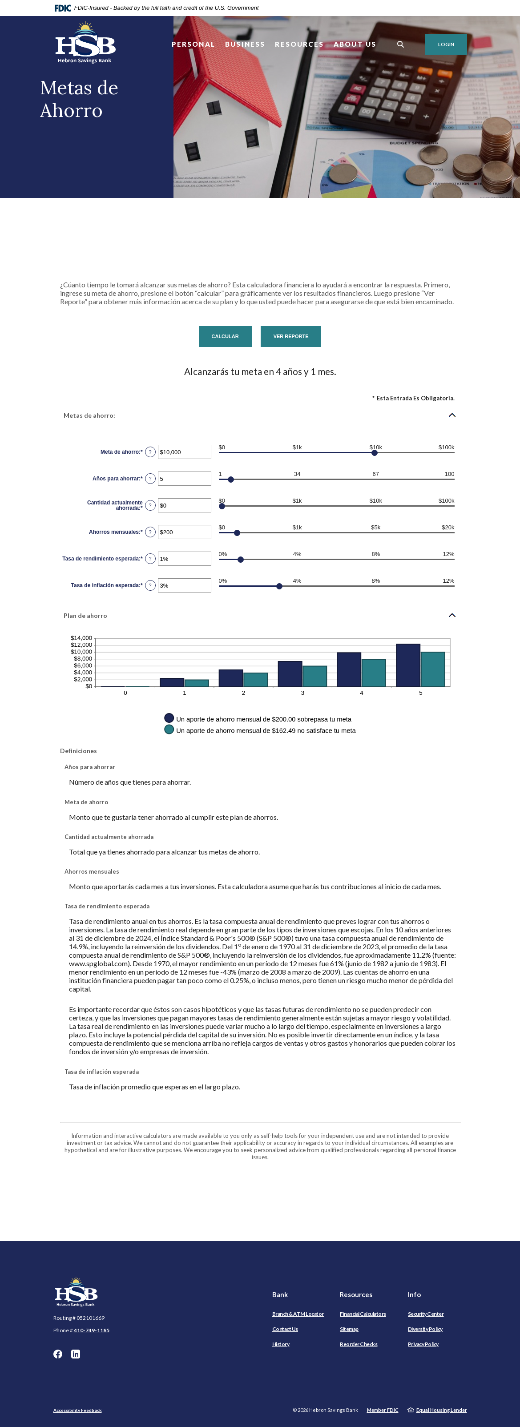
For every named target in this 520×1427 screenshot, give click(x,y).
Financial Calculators (363, 1313)
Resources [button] (299, 44)
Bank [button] (280, 1294)
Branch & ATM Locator (298, 1313)
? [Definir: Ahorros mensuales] (150, 532)
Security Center (426, 1313)
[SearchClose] (401, 44)
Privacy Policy (423, 1344)
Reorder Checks (358, 1344)
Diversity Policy (425, 1329)
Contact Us (285, 1329)
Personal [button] (193, 44)
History (281, 1344)
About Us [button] (355, 44)
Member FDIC (383, 1410)
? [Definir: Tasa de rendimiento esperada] (150, 558)
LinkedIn (75, 1354)
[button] (260, 415)
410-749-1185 (91, 1330)
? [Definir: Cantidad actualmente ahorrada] (150, 505)
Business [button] (245, 44)
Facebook (57, 1354)
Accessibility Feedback (77, 1410)
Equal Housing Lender (441, 1410)
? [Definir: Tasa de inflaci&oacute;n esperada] (150, 585)
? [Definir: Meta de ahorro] (150, 452)
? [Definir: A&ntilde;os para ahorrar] (150, 478)
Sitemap (349, 1329)
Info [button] (414, 1294)
